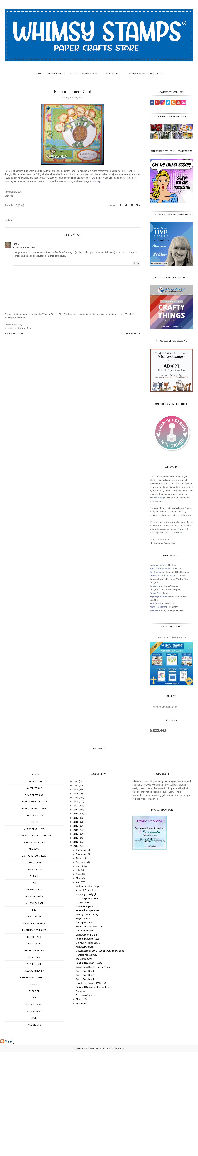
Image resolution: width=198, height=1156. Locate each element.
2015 (75, 929)
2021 (75, 905)
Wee (34, 1102)
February (80, 1107)
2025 (75, 889)
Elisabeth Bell (34, 973)
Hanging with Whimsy (86, 1058)
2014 (75, 933)
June (78, 978)
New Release (34, 1068)
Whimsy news (34, 1115)
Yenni (34, 1122)
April (78, 986)
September (81, 966)
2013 (75, 937)
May (78, 982)
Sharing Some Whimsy (87, 1018)
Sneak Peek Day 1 (85, 1083)
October (80, 962)
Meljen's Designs (34, 1054)
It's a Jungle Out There (87, 1002)
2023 (75, 897)
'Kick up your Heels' (85, 1026)
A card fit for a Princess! (87, 994)
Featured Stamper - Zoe (87, 1042)
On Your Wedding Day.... (88, 1046)
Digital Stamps (34, 966)
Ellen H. (34, 980)
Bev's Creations (34, 899)
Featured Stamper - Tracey (89, 1066)
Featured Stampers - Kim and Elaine (93, 1091)
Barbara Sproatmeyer (160, 568)
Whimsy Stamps (157, 497)
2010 (75, 949)
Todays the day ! (84, 1062)
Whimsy (96, 181)
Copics (34, 926)
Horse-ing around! (84, 1034)
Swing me (80, 1095)
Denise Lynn (156, 586)
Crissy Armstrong (158, 565)
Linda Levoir (34, 1047)
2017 (75, 921)
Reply (136, 263)
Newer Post (15, 333)
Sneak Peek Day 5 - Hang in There (93, 1071)
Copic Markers (34, 919)
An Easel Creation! (85, 1050)
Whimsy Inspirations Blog (91, 1152)
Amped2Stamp (34, 892)
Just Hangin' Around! (86, 1099)
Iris (34, 1014)
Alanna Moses (34, 885)
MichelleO (34, 1061)
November (81, 958)
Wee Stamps (156, 610)
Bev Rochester (157, 572)
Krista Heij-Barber (158, 607)
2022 (75, 901)
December (81, 954)
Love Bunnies (82, 1006)
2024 (75, 893)
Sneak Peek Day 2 (85, 1079)
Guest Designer (34, 1000)
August (79, 970)
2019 (75, 913)
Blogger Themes (118, 1152)
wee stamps (34, 1129)
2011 (75, 945)
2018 (75, 917)
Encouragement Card (86, 1038)
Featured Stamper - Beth (88, 1014)
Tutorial (34, 1095)
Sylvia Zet (34, 1088)
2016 (75, 925)
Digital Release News (34, 960)
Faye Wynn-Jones (158, 596)
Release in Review (34, 1075)
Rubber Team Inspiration (34, 1081)
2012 (75, 941)
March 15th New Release (171, 637)
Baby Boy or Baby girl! (87, 998)
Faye (34, 987)
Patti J (16, 244)
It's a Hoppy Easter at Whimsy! (91, 1087)
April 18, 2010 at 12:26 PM (24, 247)
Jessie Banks (34, 1021)
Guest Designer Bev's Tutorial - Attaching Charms (100, 1054)
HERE (179, 532)
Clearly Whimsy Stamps (34, 912)
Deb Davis (34, 953)
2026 (75, 885)
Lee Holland (34, 1041)
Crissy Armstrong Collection (34, 939)
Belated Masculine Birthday (89, 1030)
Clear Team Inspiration (34, 906)
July (78, 974)
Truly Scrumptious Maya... (88, 990)
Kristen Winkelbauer (34, 1034)
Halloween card (34, 1007)
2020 (75, 909)
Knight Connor (83, 1022)
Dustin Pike (155, 593)
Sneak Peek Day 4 (85, 1075)
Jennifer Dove (156, 603)
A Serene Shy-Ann (85, 1010)
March (79, 1103)
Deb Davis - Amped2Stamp (163, 575)
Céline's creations (34, 946)
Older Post (129, 333)
